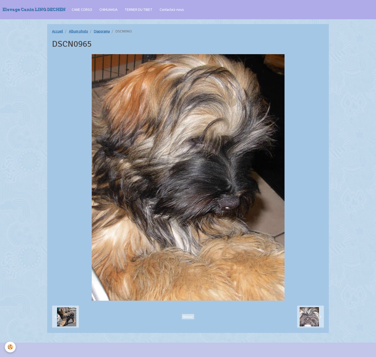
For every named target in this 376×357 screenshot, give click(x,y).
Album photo (78, 31)
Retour (188, 316)
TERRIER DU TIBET (138, 10)
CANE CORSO (82, 10)
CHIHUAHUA (108, 10)
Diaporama (102, 31)
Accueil (57, 31)
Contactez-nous (172, 10)
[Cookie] (10, 347)
